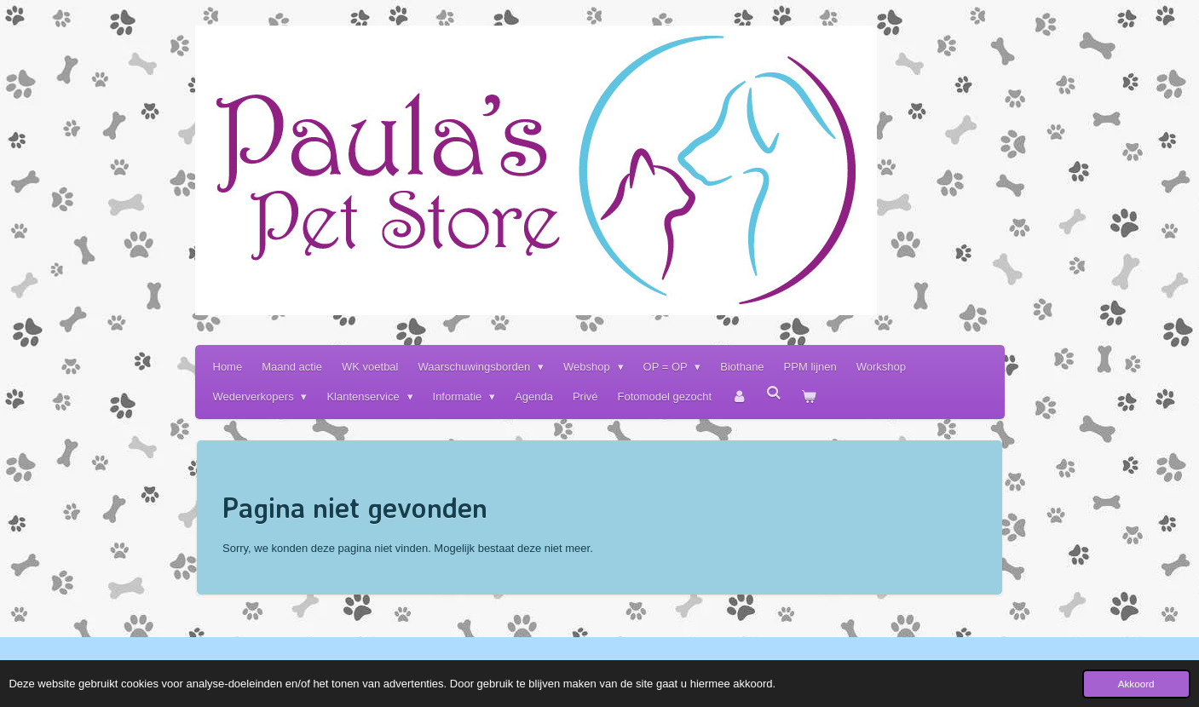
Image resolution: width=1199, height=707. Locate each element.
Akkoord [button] (1136, 683)
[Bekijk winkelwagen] (809, 396)
